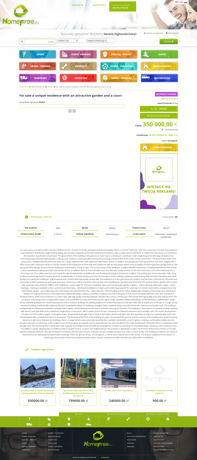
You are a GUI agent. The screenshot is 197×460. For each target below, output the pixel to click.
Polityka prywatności (136, 436)
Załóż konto (99, 5)
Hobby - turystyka (55, 433)
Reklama (130, 446)
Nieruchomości (38, 86)
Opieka (24, 433)
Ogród (24, 443)
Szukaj (168, 41)
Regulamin (131, 440)
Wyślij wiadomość (158, 115)
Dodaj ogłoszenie (161, 433)
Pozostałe (52, 443)
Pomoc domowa (28, 436)
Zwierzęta (26, 450)
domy (50, 86)
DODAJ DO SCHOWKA (166, 94)
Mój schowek (172, 33)
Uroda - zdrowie (28, 446)
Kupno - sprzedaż (55, 446)
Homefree (105, 457)
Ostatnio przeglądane (153, 33)
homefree (24, 86)
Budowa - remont (29, 440)
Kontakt (130, 443)
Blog (79, 414)
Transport (52, 440)
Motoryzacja (53, 450)
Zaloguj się (77, 5)
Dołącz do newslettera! (158, 414)
